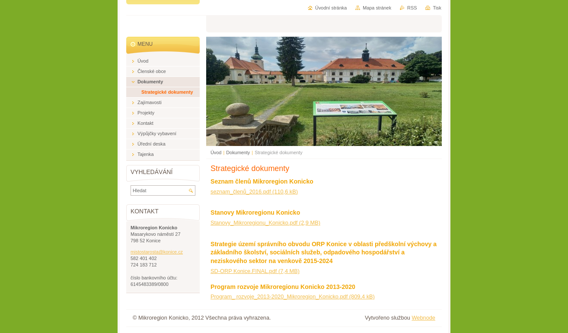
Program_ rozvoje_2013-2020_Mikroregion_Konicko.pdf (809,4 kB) (293, 296)
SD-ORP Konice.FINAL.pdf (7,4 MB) (255, 271)
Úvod (216, 152)
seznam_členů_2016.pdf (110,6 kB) (254, 191)
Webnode (423, 317)
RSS (412, 7)
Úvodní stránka (331, 7)
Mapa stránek (377, 7)
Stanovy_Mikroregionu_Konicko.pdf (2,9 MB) (265, 222)
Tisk (437, 7)
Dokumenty (238, 152)
